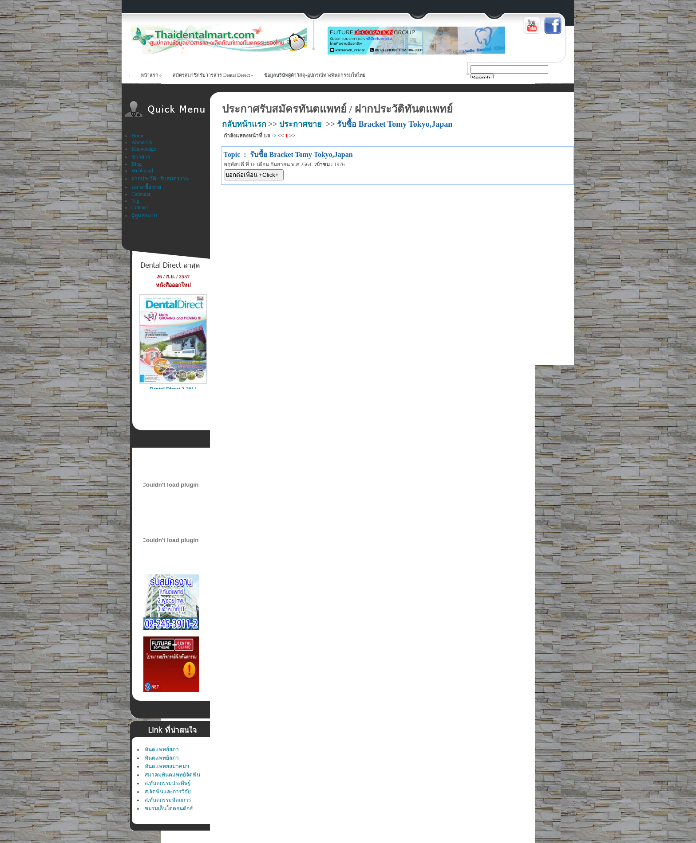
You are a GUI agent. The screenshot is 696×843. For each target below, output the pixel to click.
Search (480, 77)
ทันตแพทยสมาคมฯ (167, 766)
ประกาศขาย (300, 124)
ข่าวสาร (140, 157)
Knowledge (143, 149)
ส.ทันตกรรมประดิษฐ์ (168, 783)
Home (137, 136)
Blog (136, 164)
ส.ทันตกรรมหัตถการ (168, 800)
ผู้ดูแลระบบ (144, 215)
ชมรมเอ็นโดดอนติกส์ (169, 808)
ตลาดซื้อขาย (146, 187)
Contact (139, 207)
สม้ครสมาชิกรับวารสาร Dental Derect (211, 75)
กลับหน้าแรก (244, 124)
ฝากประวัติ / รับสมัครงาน (160, 179)
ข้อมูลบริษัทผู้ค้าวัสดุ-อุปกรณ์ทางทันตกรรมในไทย (314, 75)
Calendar (140, 194)
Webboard (142, 171)
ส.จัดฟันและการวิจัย (168, 791)
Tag (135, 201)
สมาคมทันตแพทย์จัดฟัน (172, 775)
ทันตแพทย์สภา (162, 749)
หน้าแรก (149, 75)
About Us (141, 142)
